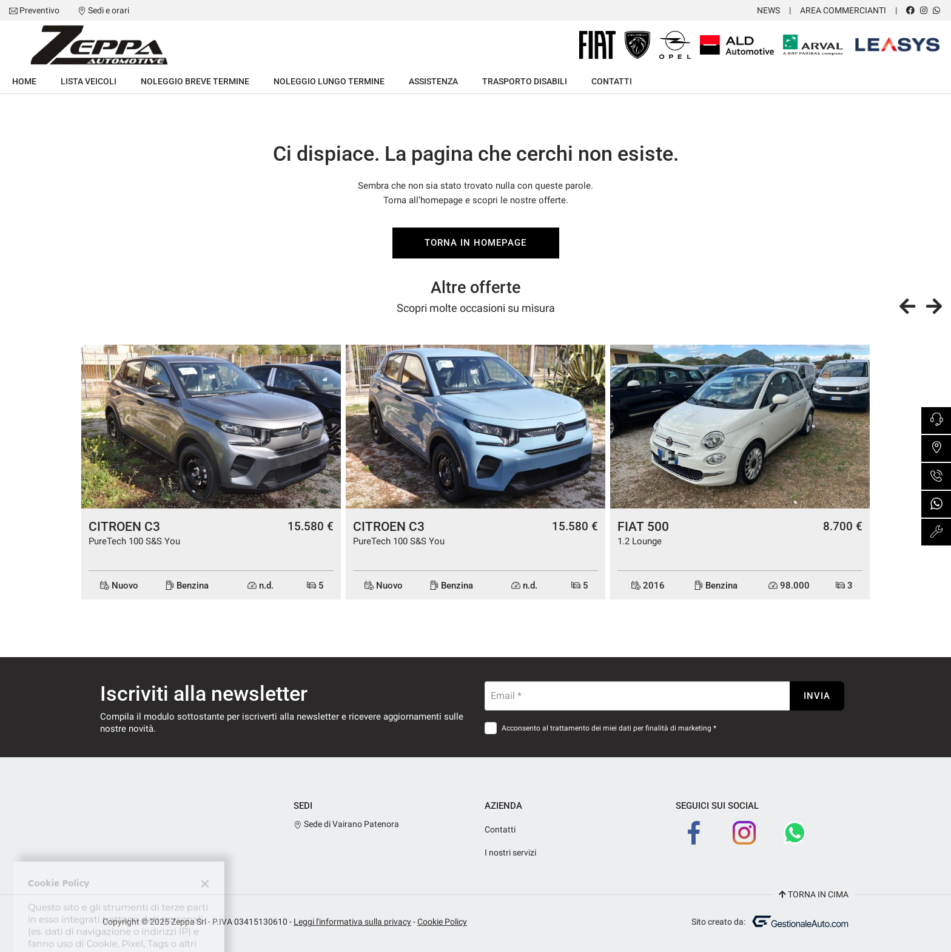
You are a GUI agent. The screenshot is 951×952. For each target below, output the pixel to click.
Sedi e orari (108, 10)
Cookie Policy (442, 922)
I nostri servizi (510, 852)
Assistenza (433, 81)
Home (24, 81)
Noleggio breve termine (195, 81)
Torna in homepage (475, 242)
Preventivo (39, 10)
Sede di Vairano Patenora (346, 824)
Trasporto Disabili (524, 81)
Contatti (611, 81)
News (768, 10)
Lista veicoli (88, 81)
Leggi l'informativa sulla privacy (352, 922)
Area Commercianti (843, 10)
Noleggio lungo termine (329, 81)
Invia (817, 695)
